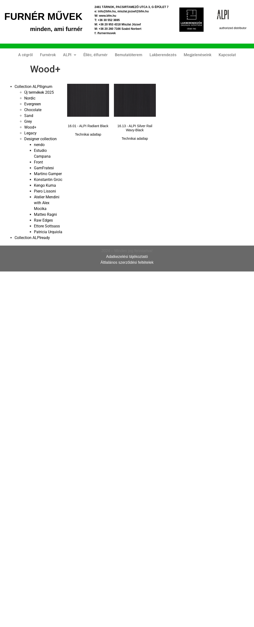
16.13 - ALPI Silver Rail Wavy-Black (134, 128)
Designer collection (40, 139)
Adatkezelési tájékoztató (127, 257)
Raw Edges (43, 220)
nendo (39, 144)
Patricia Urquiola (48, 232)
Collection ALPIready (32, 237)
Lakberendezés (163, 55)
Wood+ (30, 127)
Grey (28, 121)
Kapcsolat (227, 55)
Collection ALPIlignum (33, 86)
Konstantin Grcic (48, 179)
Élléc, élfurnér (95, 55)
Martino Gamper (48, 173)
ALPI (69, 55)
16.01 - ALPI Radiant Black (88, 126)
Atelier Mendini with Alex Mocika (46, 203)
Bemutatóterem (128, 55)
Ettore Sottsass (47, 226)
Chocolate (32, 110)
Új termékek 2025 (39, 92)
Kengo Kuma (45, 185)
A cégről (25, 55)
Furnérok (48, 55)
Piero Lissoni (45, 191)
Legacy (30, 133)
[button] (69, 55)
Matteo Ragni (45, 214)
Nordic (29, 98)
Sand (28, 115)
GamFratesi (44, 168)
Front (38, 162)
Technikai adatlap (88, 134)
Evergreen (32, 104)
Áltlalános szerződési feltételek (127, 262)
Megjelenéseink (197, 55)
